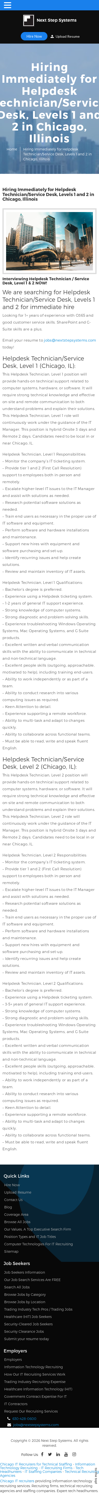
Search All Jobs (17, 1287)
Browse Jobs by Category (25, 1294)
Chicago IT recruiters (17, 1481)
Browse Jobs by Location (24, 1302)
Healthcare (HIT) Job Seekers (28, 1317)
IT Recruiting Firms (56, 1468)
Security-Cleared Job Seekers (28, 1324)
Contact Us (13, 1200)
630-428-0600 (24, 1418)
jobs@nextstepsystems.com (70, 340)
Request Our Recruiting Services (31, 1411)
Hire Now (34, 36)
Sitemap (11, 1251)
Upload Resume (65, 36)
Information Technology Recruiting (33, 1367)
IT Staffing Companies (43, 1471)
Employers (13, 1359)
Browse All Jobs (17, 1222)
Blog (8, 1207)
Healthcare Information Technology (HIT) (38, 1389)
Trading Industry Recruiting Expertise (35, 1382)
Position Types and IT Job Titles (30, 1236)
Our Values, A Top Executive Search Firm (37, 1229)
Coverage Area (16, 1214)
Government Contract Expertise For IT (35, 1396)
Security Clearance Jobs (24, 1331)
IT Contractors (15, 1404)
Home (12, 149)
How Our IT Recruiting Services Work (34, 1374)
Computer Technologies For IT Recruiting (38, 1244)
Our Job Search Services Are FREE (32, 1280)
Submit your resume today (26, 1339)
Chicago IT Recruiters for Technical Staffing (36, 1464)
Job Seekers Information (24, 1272)
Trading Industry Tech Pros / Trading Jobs (38, 1309)
